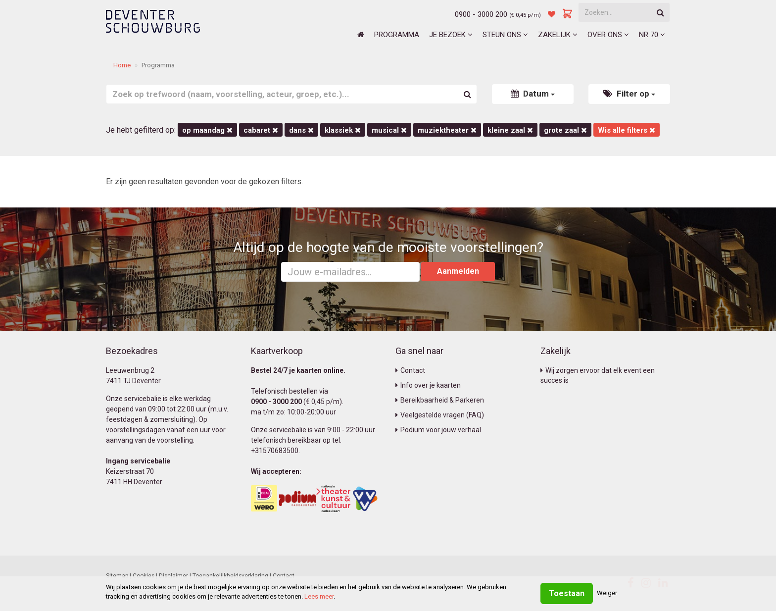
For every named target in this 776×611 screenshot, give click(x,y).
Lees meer (319, 596)
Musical (389, 130)
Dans (301, 130)
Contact (410, 370)
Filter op (629, 94)
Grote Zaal (565, 130)
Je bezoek (451, 34)
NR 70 (652, 34)
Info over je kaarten (428, 385)
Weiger (607, 593)
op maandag (207, 130)
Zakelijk (558, 34)
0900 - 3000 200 (481, 14)
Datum (533, 94)
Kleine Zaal (510, 130)
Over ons (608, 34)
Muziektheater (447, 130)
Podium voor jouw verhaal (438, 430)
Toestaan (566, 593)
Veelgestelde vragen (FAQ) (439, 415)
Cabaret (260, 130)
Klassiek (343, 130)
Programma (396, 34)
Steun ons (505, 34)
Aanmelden (458, 271)
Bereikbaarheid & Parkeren (439, 400)
